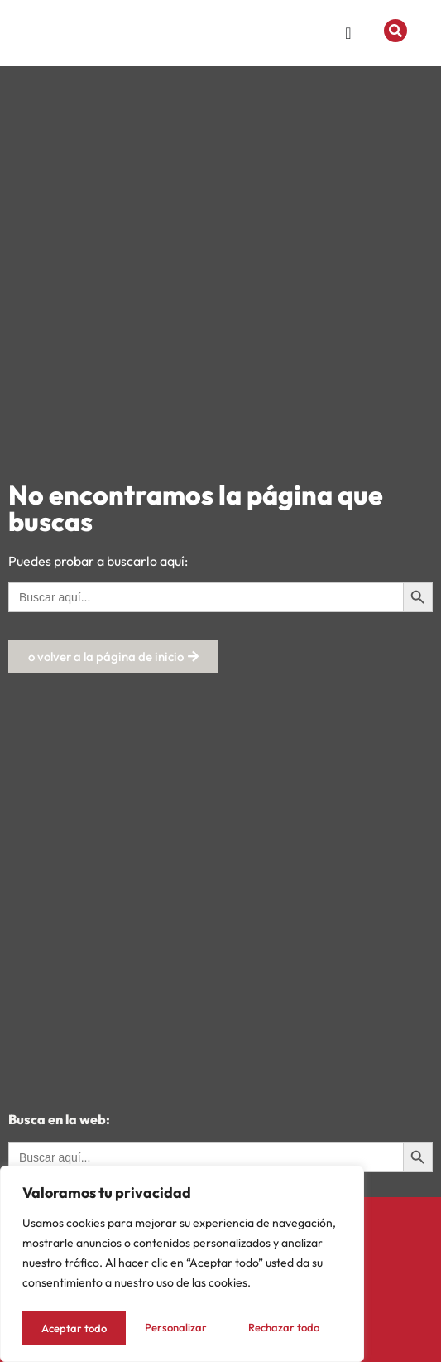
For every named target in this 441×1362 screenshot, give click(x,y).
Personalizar (71, 1328)
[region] (182, 1266)
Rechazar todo (180, 1328)
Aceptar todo (290, 1328)
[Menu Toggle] (347, 36)
